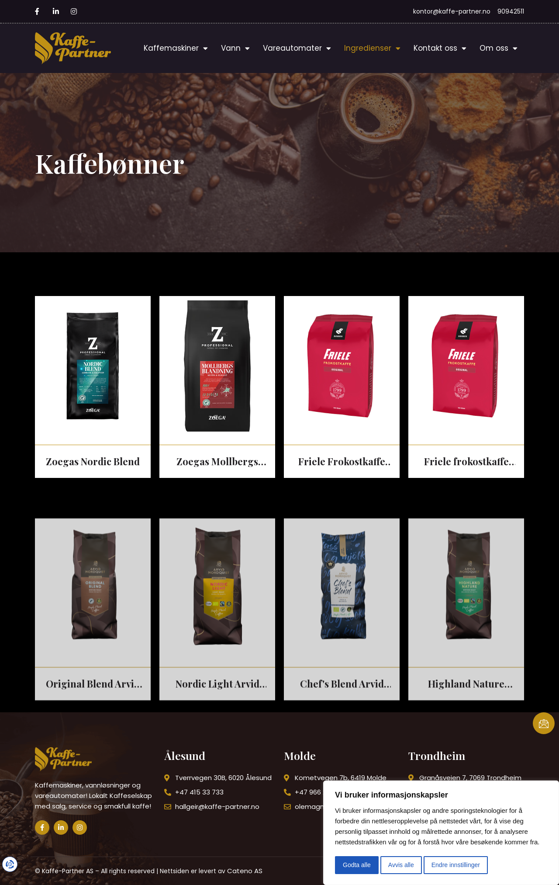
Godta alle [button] (357, 864)
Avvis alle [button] (401, 864)
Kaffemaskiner (176, 48)
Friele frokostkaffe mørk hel (466, 462)
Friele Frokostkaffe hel (341, 462)
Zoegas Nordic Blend (93, 461)
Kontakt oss (440, 48)
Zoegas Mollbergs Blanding (217, 462)
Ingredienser (372, 48)
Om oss (499, 48)
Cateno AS (244, 870)
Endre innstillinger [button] (455, 864)
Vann (235, 48)
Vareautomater (297, 48)
